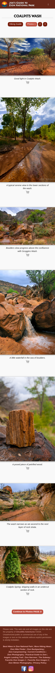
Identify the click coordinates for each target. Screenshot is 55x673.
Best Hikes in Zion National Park (18, 646)
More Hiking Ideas (42, 646)
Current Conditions (36, 652)
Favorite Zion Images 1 (15, 660)
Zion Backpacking (35, 649)
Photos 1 (31, 24)
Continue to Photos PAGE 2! (27, 611)
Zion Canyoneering (17, 652)
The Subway (44, 657)
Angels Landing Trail (13, 657)
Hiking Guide (15, 24)
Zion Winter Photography (20, 663)
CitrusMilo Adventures (25, 632)
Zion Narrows (31, 657)
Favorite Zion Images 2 (38, 660)
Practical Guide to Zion (36, 655)
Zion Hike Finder (17, 649)
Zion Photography (15, 655)
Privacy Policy (39, 663)
